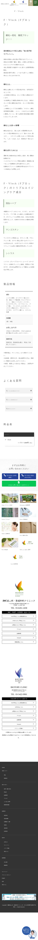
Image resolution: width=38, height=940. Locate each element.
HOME (4, 778)
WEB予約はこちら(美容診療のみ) (19, 713)
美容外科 (6, 832)
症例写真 (6, 851)
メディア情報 (7, 870)
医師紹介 (6, 790)
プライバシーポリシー (8, 900)
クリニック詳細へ (19, 738)
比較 (3, 908)
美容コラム (7, 874)
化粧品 (5, 844)
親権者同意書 (7, 820)
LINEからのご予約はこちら (19, 629)
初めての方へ (5, 797)
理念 (5, 786)
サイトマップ (5, 896)
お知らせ (6, 863)
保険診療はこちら (19, 651)
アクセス (19, 638)
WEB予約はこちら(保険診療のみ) (19, 625)
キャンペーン (7, 866)
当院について (5, 782)
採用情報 (4, 881)
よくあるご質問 (8, 817)
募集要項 (6, 889)
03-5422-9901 (21, 703)
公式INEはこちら (19, 717)
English (4, 904)
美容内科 (6, 847)
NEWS (4, 858)
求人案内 (6, 886)
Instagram (19, 646)
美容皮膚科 (7, 836)
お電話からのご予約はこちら (19, 633)
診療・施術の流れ (8, 802)
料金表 (5, 806)
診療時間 (19, 642)
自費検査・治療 (8, 840)
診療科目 (4, 827)
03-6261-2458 (21, 616)
